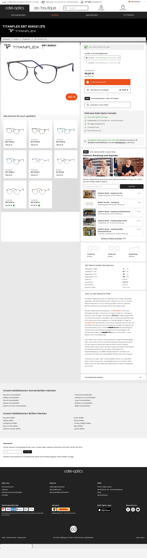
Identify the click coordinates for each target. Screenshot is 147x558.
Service (53, 493)
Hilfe (99, 493)
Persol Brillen (79, 430)
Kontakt (5, 504)
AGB (3, 547)
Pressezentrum (8, 496)
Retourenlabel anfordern (59, 502)
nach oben (140, 547)
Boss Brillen (78, 435)
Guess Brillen (79, 427)
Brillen (16, 49)
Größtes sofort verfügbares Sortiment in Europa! (23, 2)
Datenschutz (11, 547)
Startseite (6, 49)
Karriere (5, 499)
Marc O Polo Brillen (10, 435)
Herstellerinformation (94, 387)
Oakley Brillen (8, 430)
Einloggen (101, 10)
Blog (99, 502)
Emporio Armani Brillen (12, 438)
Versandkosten (55, 499)
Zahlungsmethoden (57, 496)
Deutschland (135, 2)
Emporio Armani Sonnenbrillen (14, 415)
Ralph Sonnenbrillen (82, 415)
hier (72, 466)
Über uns (5, 493)
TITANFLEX (26, 49)
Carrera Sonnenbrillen (11, 412)
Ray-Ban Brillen (9, 427)
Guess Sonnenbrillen (82, 410)
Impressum (21, 547)
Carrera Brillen (79, 438)
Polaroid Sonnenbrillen (83, 404)
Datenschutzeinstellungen (12, 502)
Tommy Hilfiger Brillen (82, 433)
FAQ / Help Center (104, 496)
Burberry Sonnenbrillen (83, 412)
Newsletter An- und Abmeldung (109, 499)
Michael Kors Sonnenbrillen (85, 407)
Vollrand (125, 291)
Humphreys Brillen (10, 433)
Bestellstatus (102, 504)
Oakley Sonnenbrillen (11, 407)
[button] (14, 8)
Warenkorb (122, 10)
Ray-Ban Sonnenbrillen (12, 404)
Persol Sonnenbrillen (11, 410)
